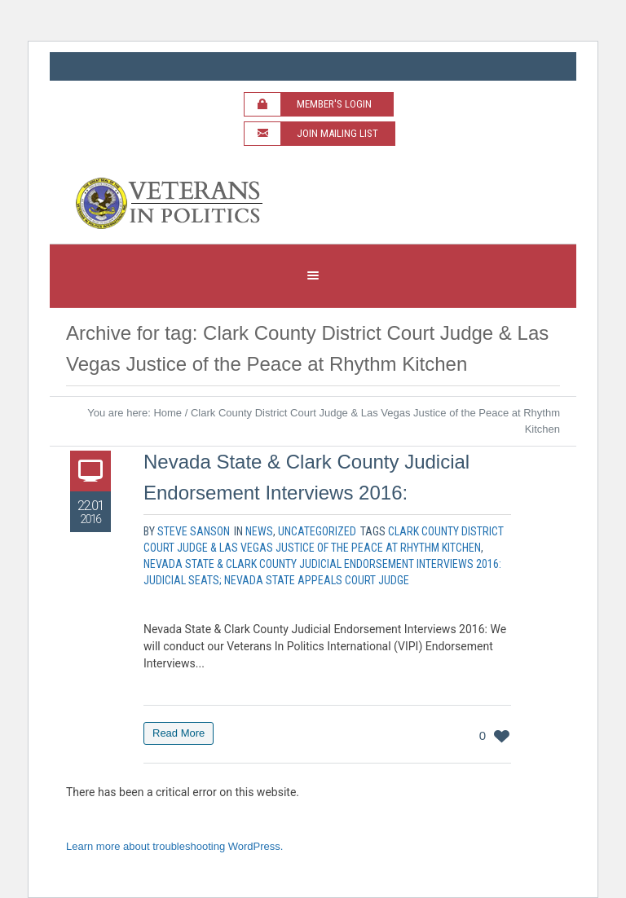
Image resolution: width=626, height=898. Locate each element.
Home (167, 413)
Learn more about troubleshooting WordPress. (174, 846)
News (259, 531)
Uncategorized (317, 531)
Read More (178, 733)
